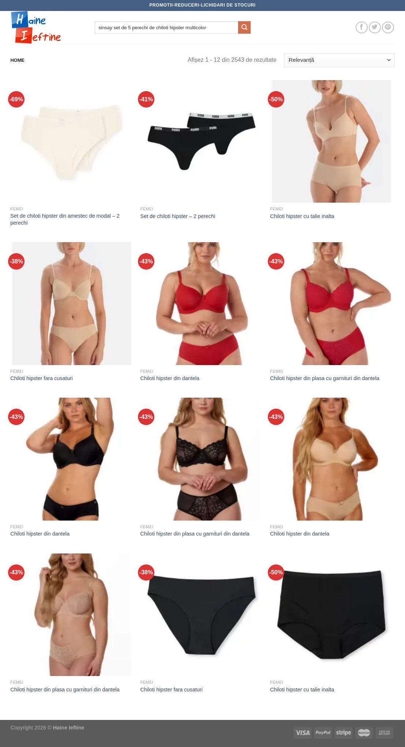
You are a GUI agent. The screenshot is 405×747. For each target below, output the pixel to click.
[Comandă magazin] (339, 60)
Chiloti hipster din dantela (169, 378)
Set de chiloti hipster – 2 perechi (177, 216)
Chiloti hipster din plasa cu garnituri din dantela (324, 378)
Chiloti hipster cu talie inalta (302, 216)
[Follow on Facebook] (362, 28)
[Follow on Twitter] (375, 28)
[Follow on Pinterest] (388, 28)
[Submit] (244, 27)
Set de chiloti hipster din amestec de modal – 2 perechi (64, 219)
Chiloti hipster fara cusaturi (41, 378)
